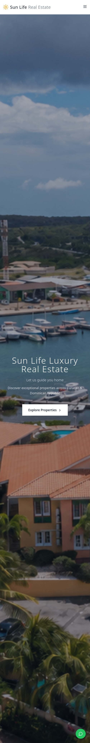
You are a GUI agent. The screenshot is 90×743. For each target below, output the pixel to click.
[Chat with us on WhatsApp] (81, 734)
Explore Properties (45, 410)
